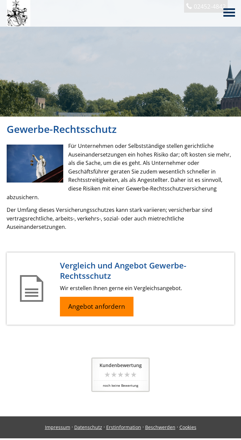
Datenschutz (88, 427)
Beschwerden (160, 427)
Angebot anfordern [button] (96, 306)
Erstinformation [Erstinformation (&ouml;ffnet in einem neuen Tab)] (123, 427)
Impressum (57, 427)
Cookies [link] (187, 427)
